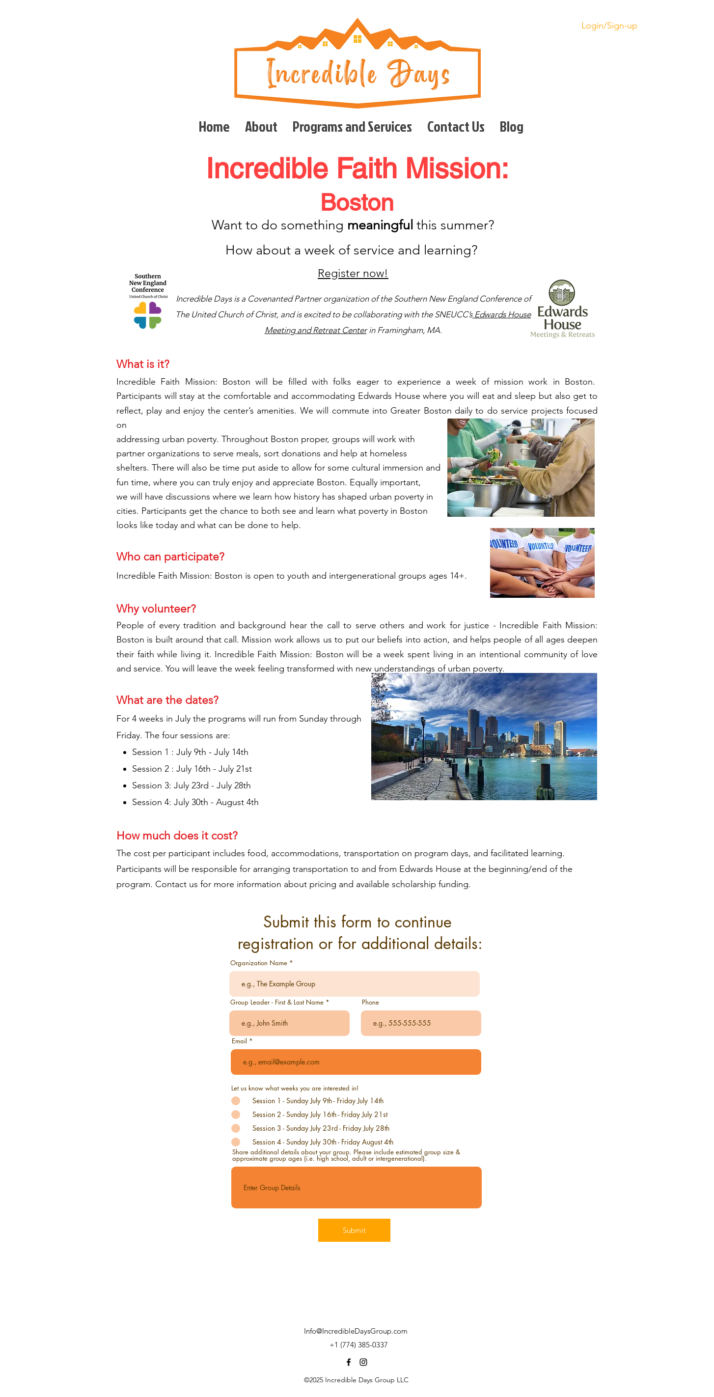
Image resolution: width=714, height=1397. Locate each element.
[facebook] (349, 1362)
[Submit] (354, 1230)
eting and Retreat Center (321, 330)
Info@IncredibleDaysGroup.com (356, 1331)
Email (239, 1041)
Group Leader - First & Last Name (277, 1002)
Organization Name (258, 963)
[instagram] (363, 1362)
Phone (370, 1002)
